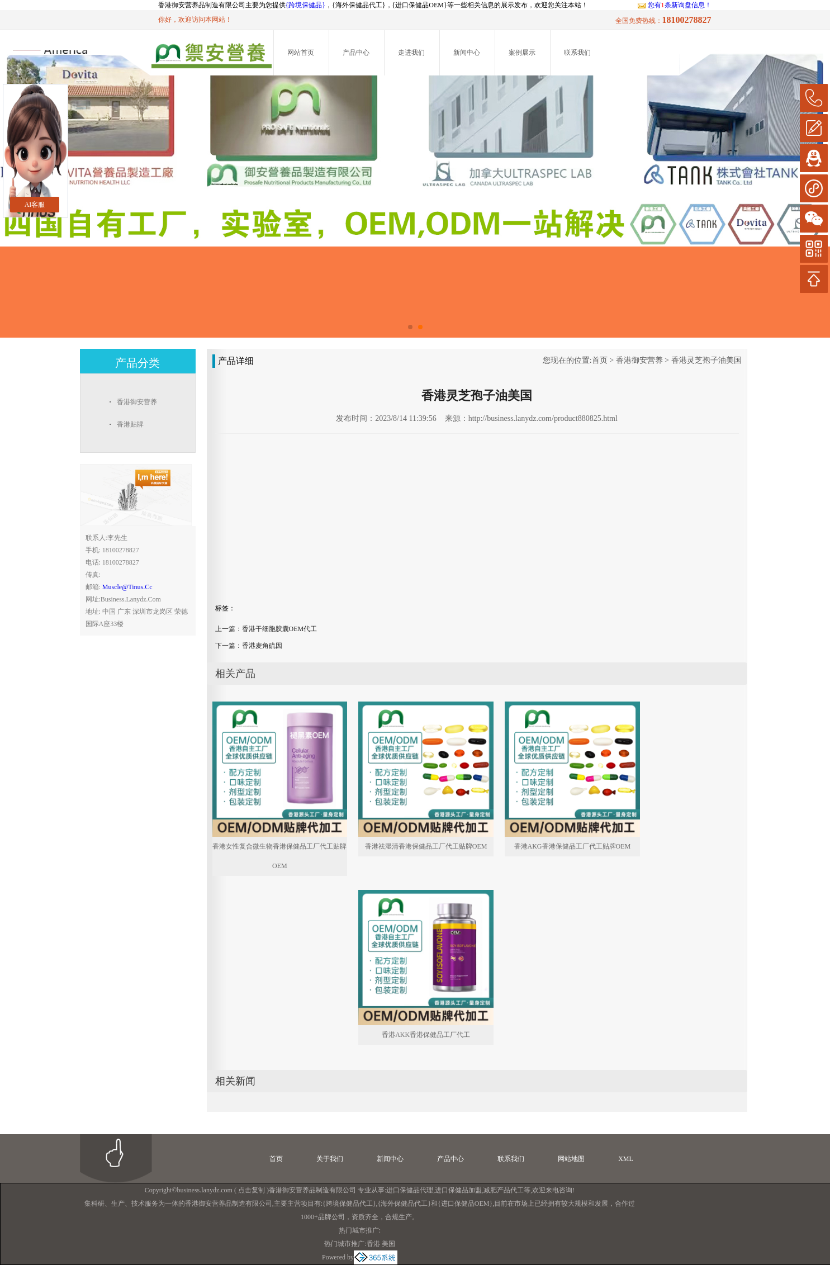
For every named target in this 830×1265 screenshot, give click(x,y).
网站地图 (571, 1159)
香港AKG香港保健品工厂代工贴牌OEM (572, 846)
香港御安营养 (639, 360)
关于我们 (329, 1159)
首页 (600, 360)
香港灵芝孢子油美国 (706, 360)
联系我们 (577, 52)
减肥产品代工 (503, 1190)
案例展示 (522, 52)
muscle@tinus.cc (127, 587)
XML (625, 1159)
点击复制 (251, 1190)
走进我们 (411, 52)
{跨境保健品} (306, 5)
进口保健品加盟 (458, 1190)
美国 (388, 1244)
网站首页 (300, 52)
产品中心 (356, 52)
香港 (373, 1244)
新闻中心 (466, 52)
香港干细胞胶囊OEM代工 (279, 629)
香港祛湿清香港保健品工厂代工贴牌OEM (426, 846)
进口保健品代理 (409, 1190)
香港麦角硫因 (262, 646)
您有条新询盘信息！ (674, 5)
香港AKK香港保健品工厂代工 (426, 1035)
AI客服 (35, 205)
